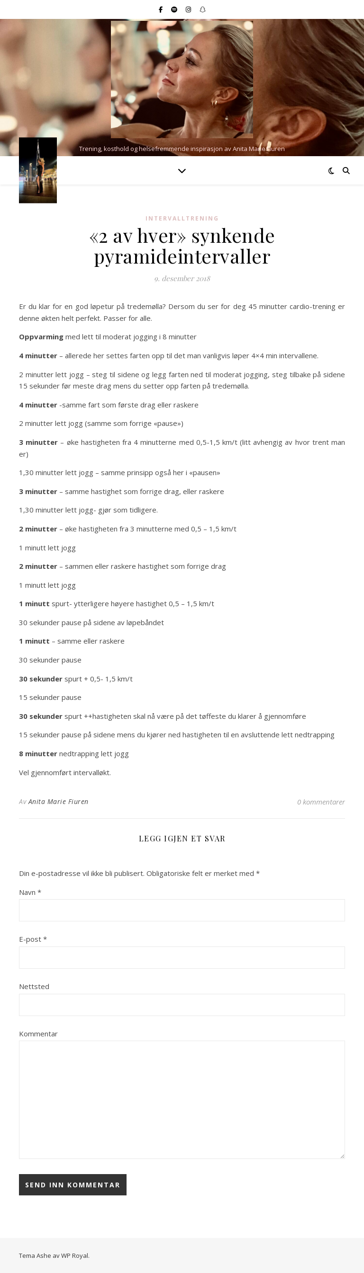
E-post (33, 939)
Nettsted (34, 986)
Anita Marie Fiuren (58, 801)
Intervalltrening (182, 218)
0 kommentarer (321, 801)
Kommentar (38, 1033)
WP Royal (74, 1255)
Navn (30, 892)
